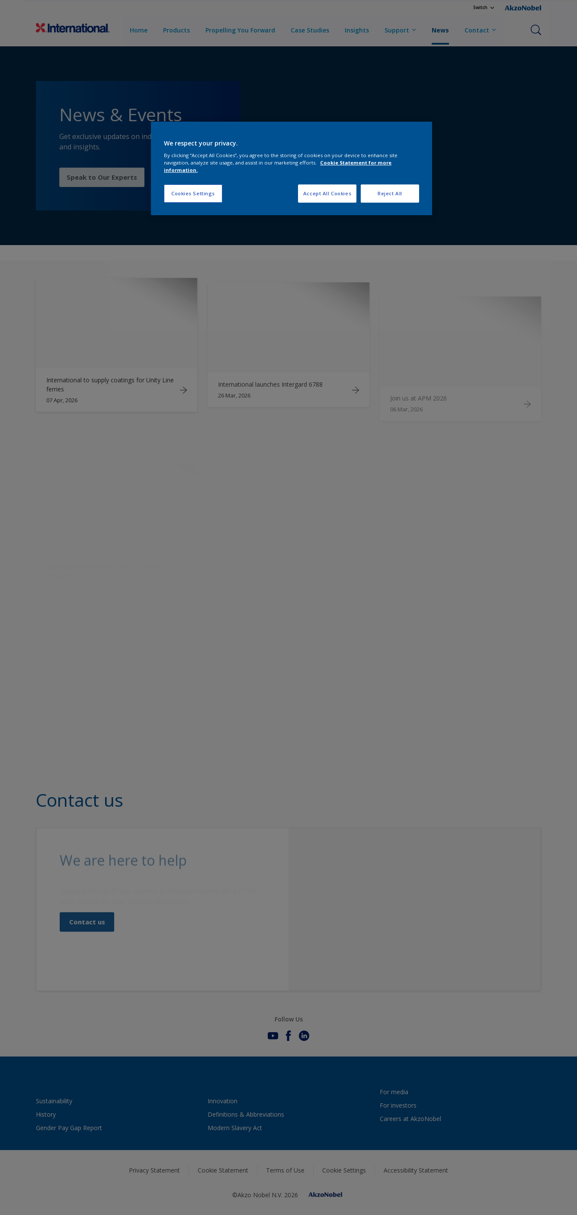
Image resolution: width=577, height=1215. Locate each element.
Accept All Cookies (327, 193)
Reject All (390, 193)
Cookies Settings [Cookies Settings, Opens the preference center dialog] (193, 193)
